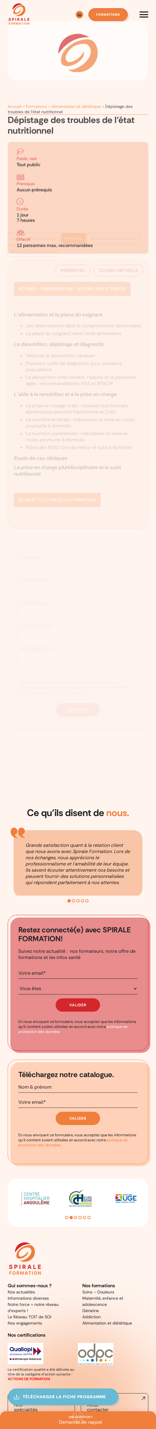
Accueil (14, 100)
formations (107, 14)
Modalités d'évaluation (34, 240)
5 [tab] (87, 869)
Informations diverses (26, 1256)
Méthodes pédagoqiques (116, 227)
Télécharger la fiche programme (68, 1397)
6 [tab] (89, 1178)
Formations (34, 100)
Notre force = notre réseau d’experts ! (39, 1261)
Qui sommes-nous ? (27, 1245)
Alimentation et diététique (69, 100)
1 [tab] (69, 869)
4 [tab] (82, 869)
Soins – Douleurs (96, 1251)
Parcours (74, 227)
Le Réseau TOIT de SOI (28, 1267)
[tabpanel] (78, 837)
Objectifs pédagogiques (34, 227)
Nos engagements (22, 1272)
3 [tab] (78, 869)
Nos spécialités (24, 1354)
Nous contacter (95, 1354)
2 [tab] (73, 869)
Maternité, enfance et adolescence (110, 1256)
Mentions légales (88, 1375)
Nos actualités (19, 1251)
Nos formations (97, 1245)
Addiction (90, 1267)
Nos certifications (25, 1283)
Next (145, 1163)
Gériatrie (89, 1261)
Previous (11, 1163)
